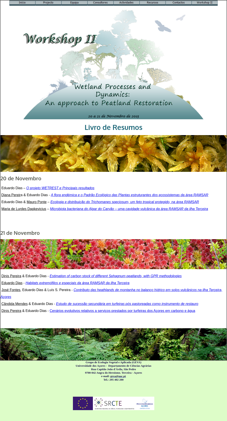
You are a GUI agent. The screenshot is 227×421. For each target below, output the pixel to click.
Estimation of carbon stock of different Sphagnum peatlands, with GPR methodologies (116, 276)
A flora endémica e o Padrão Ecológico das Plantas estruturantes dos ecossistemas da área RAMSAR (129, 195)
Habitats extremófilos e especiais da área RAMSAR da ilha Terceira (78, 283)
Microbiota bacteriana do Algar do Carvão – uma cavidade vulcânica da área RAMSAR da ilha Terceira (129, 209)
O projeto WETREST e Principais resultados (60, 188)
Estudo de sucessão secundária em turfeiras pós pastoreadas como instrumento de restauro (127, 304)
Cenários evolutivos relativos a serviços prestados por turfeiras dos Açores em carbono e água (122, 311)
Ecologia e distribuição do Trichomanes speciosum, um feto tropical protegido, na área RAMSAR (124, 202)
